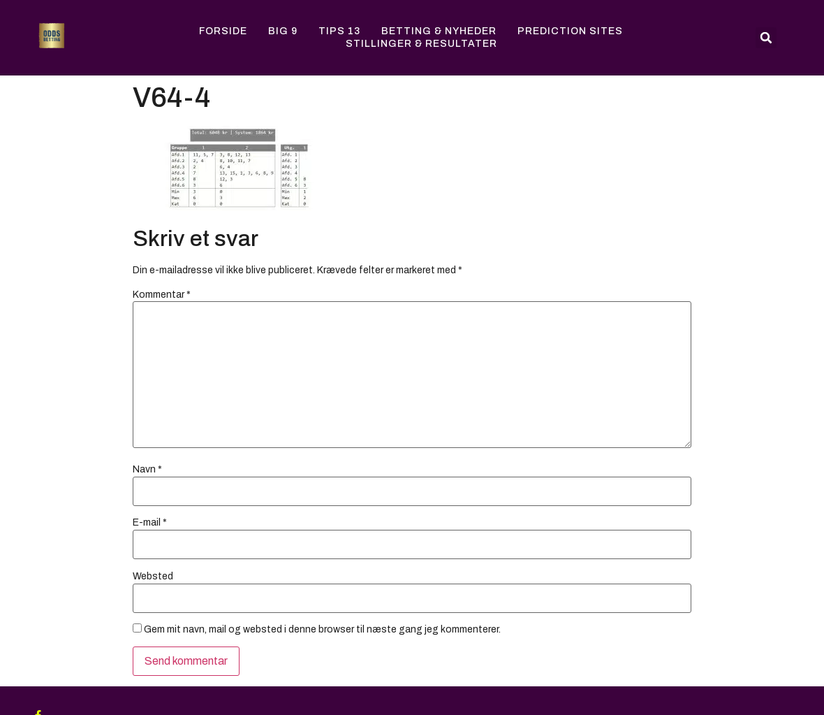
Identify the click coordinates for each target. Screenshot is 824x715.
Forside (223, 31)
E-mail (150, 523)
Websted (153, 577)
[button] (766, 37)
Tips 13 (339, 31)
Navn (147, 470)
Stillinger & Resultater (421, 43)
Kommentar (162, 295)
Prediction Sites (570, 31)
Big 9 (282, 31)
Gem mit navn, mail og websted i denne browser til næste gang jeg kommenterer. (322, 630)
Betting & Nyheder (438, 31)
